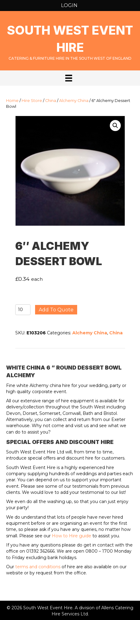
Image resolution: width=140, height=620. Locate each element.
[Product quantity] (23, 309)
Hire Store (32, 100)
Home (12, 100)
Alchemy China (73, 100)
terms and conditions (37, 566)
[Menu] (68, 78)
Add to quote (56, 310)
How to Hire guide (71, 536)
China (50, 100)
